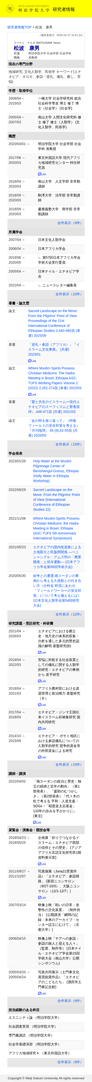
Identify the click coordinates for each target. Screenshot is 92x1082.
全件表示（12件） (69, 614)
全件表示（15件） (69, 444)
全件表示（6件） (70, 1001)
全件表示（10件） (69, 294)
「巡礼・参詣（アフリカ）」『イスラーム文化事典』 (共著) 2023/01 (54, 349)
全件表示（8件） (70, 1062)
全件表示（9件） (70, 223)
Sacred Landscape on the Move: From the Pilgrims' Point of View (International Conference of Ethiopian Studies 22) (56, 499)
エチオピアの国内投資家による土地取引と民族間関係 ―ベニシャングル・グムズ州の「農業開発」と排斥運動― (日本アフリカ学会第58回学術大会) (57, 557)
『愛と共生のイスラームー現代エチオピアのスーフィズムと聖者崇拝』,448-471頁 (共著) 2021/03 (54, 407)
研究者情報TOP (19, 27)
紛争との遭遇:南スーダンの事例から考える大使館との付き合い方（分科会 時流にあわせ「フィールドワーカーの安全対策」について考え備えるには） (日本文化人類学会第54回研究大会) (57, 590)
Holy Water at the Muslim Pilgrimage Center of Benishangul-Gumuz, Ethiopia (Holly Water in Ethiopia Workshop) (56, 471)
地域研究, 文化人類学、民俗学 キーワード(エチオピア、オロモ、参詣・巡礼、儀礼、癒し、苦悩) (45, 77)
